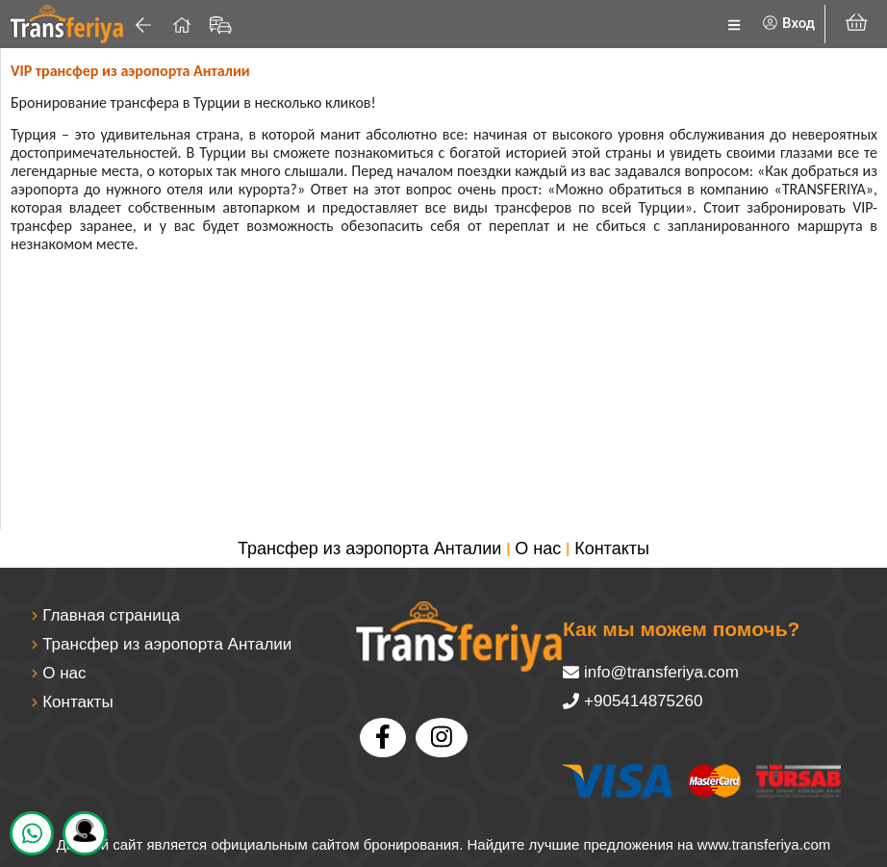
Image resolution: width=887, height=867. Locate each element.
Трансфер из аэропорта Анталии (369, 548)
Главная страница (111, 615)
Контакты (611, 548)
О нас (538, 548)
